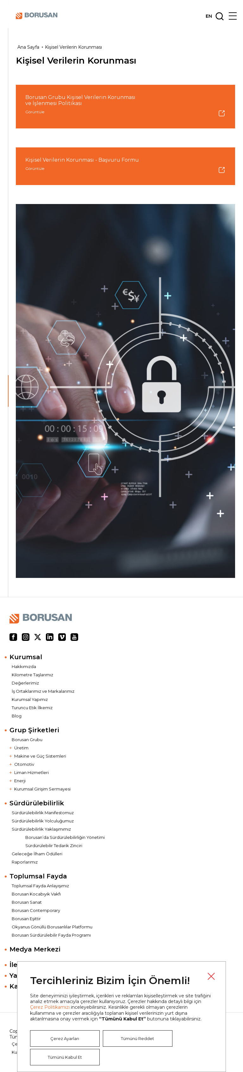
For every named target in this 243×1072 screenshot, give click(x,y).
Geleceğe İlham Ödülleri (37, 853)
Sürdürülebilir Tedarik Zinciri (53, 845)
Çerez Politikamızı (50, 1007)
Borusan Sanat (27, 902)
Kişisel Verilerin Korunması (73, 47)
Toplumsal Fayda (38, 876)
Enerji (20, 780)
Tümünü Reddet (137, 1038)
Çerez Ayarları (64, 1038)
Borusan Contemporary (36, 910)
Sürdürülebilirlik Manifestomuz (43, 812)
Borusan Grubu (27, 739)
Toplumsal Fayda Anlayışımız (40, 885)
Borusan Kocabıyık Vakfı (36, 893)
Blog (17, 715)
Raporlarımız (25, 861)
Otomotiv (24, 764)
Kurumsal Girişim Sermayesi (42, 788)
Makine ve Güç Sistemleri (40, 756)
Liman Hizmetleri (31, 772)
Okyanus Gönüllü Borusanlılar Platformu (52, 926)
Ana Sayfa (28, 47)
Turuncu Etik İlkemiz (32, 707)
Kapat (211, 976)
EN (209, 16)
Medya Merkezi (34, 949)
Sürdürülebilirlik (36, 803)
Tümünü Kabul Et (65, 1057)
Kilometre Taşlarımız (32, 674)
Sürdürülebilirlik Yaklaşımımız (41, 829)
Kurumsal (25, 657)
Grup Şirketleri (34, 730)
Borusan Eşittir (26, 918)
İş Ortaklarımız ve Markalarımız (43, 691)
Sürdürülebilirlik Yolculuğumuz (43, 820)
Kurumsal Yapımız (30, 699)
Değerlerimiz (25, 682)
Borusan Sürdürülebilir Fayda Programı (51, 935)
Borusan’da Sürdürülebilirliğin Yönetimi (65, 837)
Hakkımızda (24, 666)
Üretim (21, 747)
